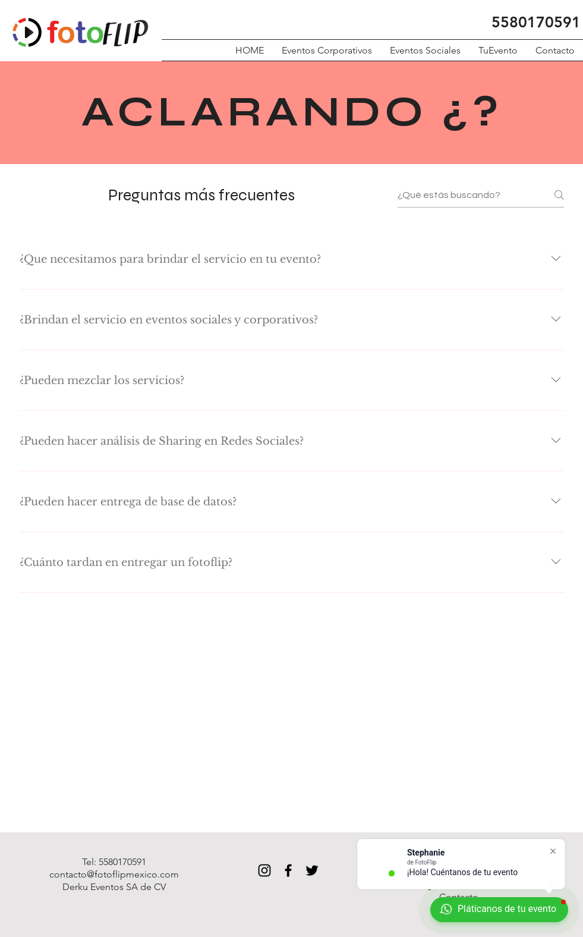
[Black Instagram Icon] (264, 870)
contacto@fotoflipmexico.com (114, 874)
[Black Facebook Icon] (288, 870)
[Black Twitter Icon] (312, 870)
